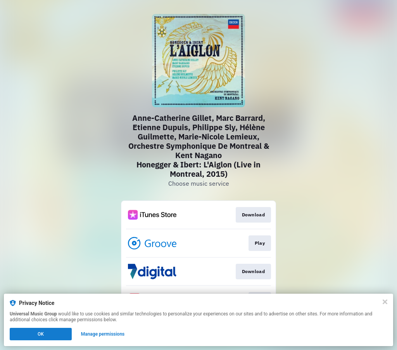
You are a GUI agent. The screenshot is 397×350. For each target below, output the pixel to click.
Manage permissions (103, 334)
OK (41, 334)
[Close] (385, 302)
